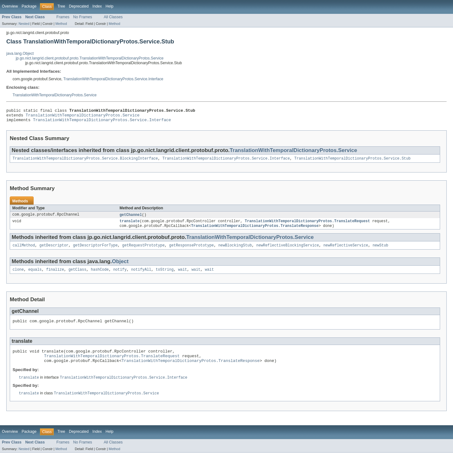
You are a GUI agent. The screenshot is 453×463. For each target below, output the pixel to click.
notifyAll (141, 275)
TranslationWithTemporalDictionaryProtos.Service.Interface (113, 79)
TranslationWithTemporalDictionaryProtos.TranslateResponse (254, 230)
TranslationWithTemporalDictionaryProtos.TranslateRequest (307, 225)
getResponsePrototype (191, 250)
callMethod (24, 250)
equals (35, 275)
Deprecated (79, 6)
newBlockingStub (235, 250)
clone (18, 275)
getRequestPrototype (143, 250)
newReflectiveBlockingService (287, 250)
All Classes (113, 17)
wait (182, 275)
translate (130, 225)
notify (120, 275)
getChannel (131, 218)
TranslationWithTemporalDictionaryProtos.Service (55, 95)
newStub (380, 250)
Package (29, 6)
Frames (62, 17)
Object (120, 267)
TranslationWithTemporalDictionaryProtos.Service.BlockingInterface (85, 161)
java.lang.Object (20, 53)
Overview (10, 6)
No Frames (82, 17)
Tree (61, 6)
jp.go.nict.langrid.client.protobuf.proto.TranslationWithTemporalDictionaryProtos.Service (90, 58)
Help (110, 6)
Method (61, 23)
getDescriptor (53, 250)
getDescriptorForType (95, 250)
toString (165, 275)
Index (97, 6)
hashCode (100, 275)
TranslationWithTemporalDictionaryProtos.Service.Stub (352, 161)
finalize (55, 275)
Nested (24, 23)
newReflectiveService (345, 250)
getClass (78, 275)
